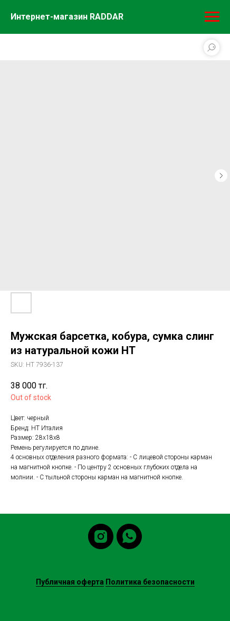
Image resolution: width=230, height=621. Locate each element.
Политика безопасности (150, 582)
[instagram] (100, 536)
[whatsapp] (129, 536)
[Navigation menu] (212, 17)
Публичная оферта (70, 582)
